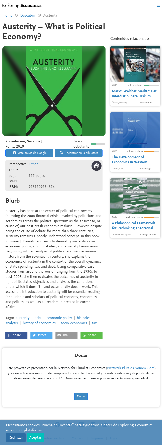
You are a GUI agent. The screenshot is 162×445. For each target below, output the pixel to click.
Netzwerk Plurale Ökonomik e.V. (131, 368)
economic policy (59, 318)
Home (7, 16)
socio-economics (74, 323)
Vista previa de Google (29, 153)
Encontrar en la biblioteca (79, 153)
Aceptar (35, 438)
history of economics (39, 323)
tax (94, 323)
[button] (16, 335)
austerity (22, 318)
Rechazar (16, 438)
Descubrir (28, 16)
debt (37, 318)
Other (33, 164)
